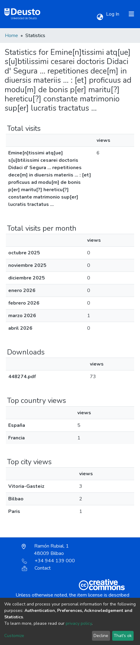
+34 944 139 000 (48, 560)
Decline (101, 636)
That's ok (123, 636)
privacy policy (79, 623)
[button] (100, 17)
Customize (14, 636)
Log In (113, 14)
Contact (36, 568)
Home (11, 35)
